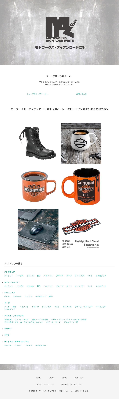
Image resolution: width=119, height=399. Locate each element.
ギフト (7, 335)
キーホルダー (101, 307)
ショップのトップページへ (37, 94)
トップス (19, 276)
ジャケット (8, 276)
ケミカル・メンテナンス (14, 316)
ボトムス (30, 276)
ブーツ (69, 276)
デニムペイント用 (71, 322)
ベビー (7, 296)
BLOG (64, 378)
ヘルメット (48, 276)
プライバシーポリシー (45, 384)
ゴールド (28, 345)
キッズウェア (9, 293)
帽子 (39, 276)
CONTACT (79, 378)
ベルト (90, 276)
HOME (38, 378)
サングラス (67, 307)
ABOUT (51, 378)
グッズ (7, 303)
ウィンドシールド (22, 320)
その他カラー (40, 345)
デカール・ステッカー (84, 307)
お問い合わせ (81, 94)
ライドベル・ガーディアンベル (16, 342)
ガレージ (7, 329)
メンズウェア (9, 272)
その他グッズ (101, 276)
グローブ (59, 276)
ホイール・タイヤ (53, 322)
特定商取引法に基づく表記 (72, 384)
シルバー (7, 345)
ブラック (18, 345)
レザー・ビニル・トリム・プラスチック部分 (69, 320)
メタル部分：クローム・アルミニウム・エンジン (23, 322)
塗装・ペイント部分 (40, 320)
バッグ (7, 307)
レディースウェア (11, 282)
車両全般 (7, 320)
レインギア (79, 276)
